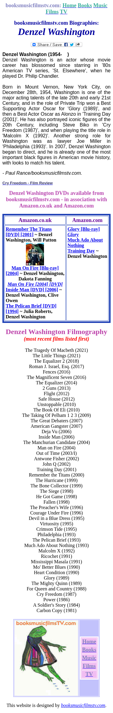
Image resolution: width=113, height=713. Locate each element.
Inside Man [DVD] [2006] (32, 289)
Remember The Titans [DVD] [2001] (29, 232)
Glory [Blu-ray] (83, 229)
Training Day (81, 250)
